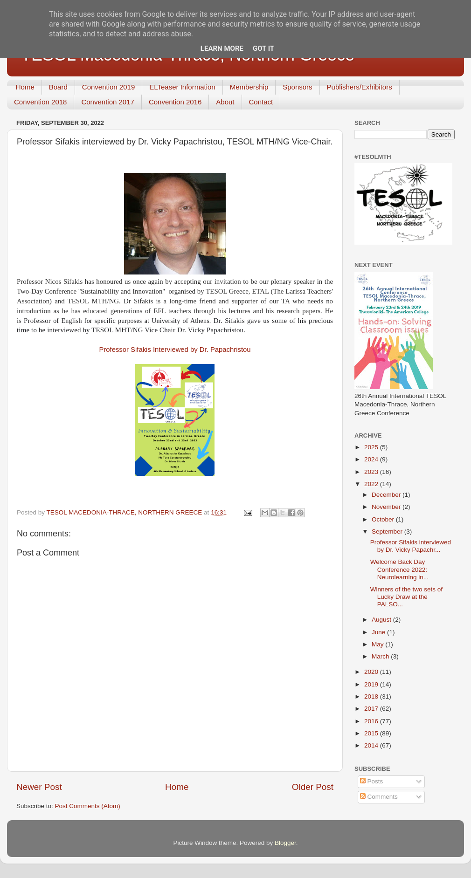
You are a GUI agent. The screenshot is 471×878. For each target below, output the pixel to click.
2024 (372, 459)
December (387, 494)
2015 (372, 733)
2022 (372, 483)
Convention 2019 (108, 87)
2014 (372, 745)
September (388, 531)
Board (58, 87)
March (381, 656)
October (384, 519)
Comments (379, 796)
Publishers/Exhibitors (359, 87)
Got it (263, 48)
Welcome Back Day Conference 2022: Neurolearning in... (399, 569)
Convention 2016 (175, 102)
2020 (372, 671)
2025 (372, 447)
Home (25, 87)
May (378, 644)
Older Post (312, 787)
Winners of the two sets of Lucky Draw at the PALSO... (406, 597)
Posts (371, 781)
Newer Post (39, 787)
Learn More (222, 48)
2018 (372, 696)
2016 (372, 721)
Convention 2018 (40, 102)
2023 (372, 471)
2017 (372, 708)
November (387, 506)
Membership (249, 87)
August (382, 619)
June (379, 632)
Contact (261, 102)
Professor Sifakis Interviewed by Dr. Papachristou (174, 349)
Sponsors (297, 87)
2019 (372, 684)
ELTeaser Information (182, 87)
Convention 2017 (107, 102)
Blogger (285, 842)
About (225, 102)
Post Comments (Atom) (87, 806)
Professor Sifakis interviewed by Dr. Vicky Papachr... (410, 546)
